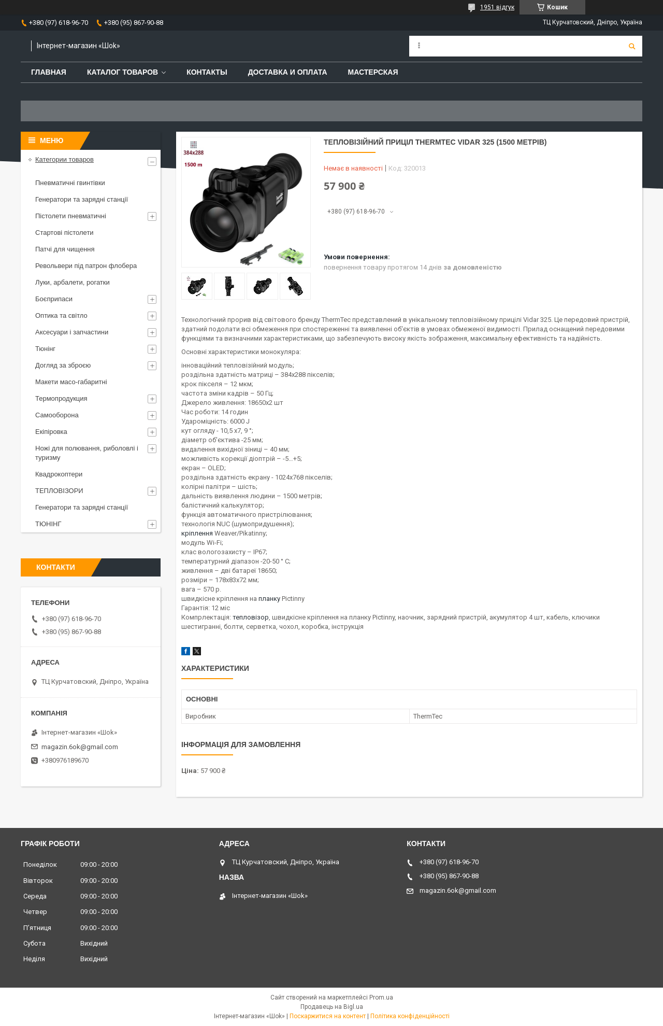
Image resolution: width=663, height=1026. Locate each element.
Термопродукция (61, 398)
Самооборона (57, 415)
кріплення (197, 533)
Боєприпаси (54, 299)
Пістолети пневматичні (70, 216)
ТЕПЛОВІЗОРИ (59, 491)
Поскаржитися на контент (328, 1016)
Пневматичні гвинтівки (70, 183)
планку (269, 598)
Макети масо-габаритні (71, 382)
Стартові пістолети (64, 232)
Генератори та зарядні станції (81, 199)
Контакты (206, 72)
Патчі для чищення (65, 249)
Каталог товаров (122, 72)
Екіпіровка (51, 431)
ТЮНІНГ (48, 524)
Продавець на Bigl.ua (331, 1006)
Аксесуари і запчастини (71, 332)
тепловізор (251, 617)
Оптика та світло (61, 315)
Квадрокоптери (58, 474)
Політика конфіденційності (410, 1016)
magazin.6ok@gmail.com (79, 747)
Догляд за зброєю (63, 365)
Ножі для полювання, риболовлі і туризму (86, 452)
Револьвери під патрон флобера (86, 266)
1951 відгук (497, 7)
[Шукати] (632, 46)
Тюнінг (45, 349)
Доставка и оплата (287, 72)
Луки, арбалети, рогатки (72, 282)
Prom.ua (381, 997)
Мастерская (373, 72)
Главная (48, 72)
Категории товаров (64, 159)
